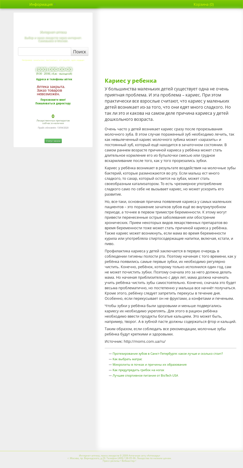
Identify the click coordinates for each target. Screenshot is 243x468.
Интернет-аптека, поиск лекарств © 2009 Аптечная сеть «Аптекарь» (119, 455)
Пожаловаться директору (53, 103)
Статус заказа (53, 140)
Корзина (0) (204, 4)
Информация (42, 4)
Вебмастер (128, 461)
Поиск (79, 51)
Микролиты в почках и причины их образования (150, 364)
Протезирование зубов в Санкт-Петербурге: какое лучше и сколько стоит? (168, 353)
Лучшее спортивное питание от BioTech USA (145, 375)
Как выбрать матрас (127, 359)
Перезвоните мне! (53, 99)
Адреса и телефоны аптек (54, 79)
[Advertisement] (170, 45)
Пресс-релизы (111, 461)
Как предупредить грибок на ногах (138, 370)
